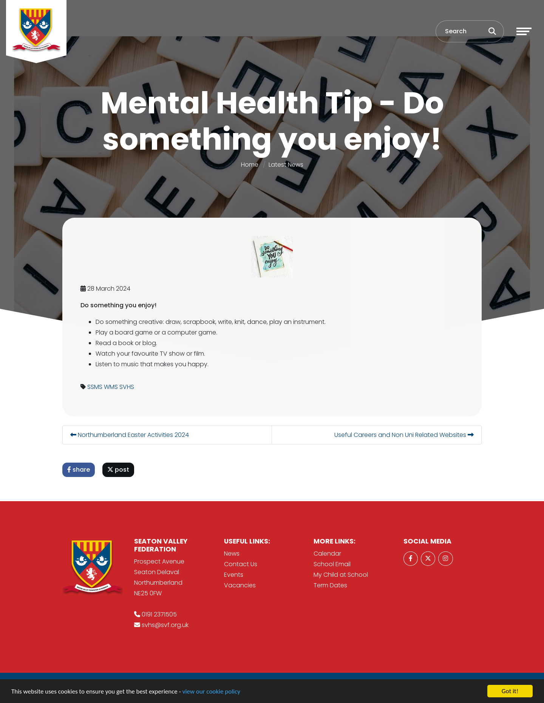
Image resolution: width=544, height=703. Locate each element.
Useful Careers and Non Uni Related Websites (404, 434)
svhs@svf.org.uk (165, 625)
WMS (111, 386)
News (232, 553)
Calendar (327, 553)
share (79, 469)
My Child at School (341, 574)
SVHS (127, 386)
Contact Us (240, 564)
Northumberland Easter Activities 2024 (130, 434)
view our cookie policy (211, 691)
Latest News (286, 164)
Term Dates (330, 585)
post (119, 469)
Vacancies (240, 585)
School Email (332, 564)
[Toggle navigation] (524, 31)
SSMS (95, 386)
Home (249, 164)
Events (233, 574)
